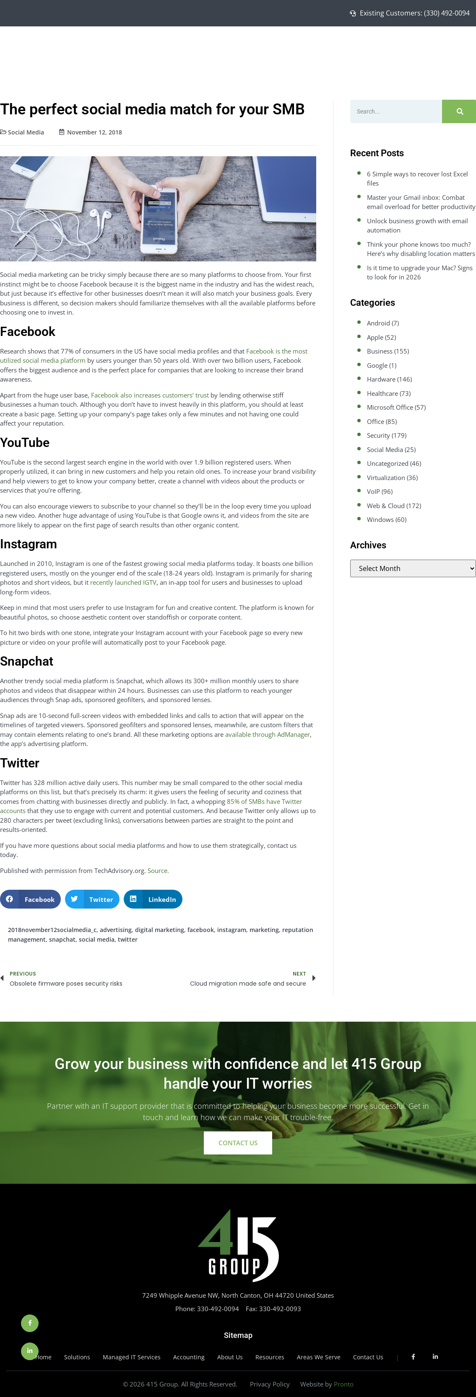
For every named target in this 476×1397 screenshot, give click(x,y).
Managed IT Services (340, 44)
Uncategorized (387, 463)
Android (378, 323)
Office (375, 421)
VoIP (373, 491)
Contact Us (443, 44)
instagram (231, 930)
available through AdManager (267, 734)
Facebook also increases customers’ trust (150, 395)
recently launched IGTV (123, 582)
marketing (264, 930)
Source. (158, 870)
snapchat (62, 939)
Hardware (381, 379)
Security (378, 435)
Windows (380, 519)
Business (380, 351)
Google (377, 365)
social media (96, 939)
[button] (30, 899)
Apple (375, 337)
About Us (400, 44)
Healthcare (382, 393)
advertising (116, 930)
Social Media (26, 132)
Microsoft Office (390, 407)
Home (242, 44)
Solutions (278, 44)
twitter (128, 939)
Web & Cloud (386, 505)
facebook (200, 930)
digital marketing (159, 930)
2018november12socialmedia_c (52, 930)
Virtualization (386, 477)
